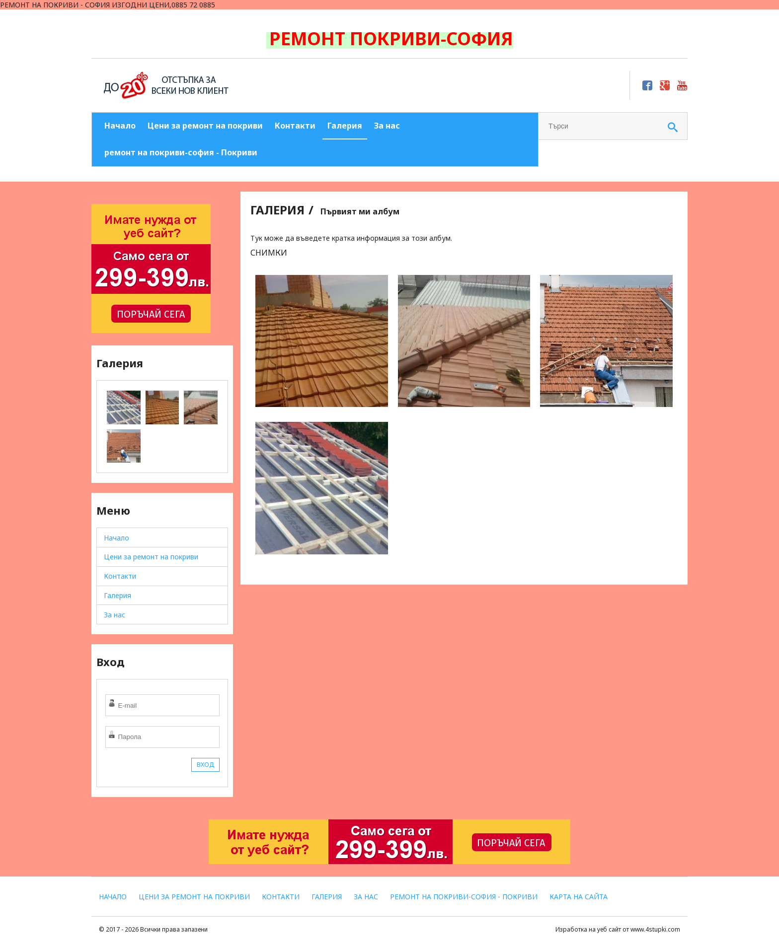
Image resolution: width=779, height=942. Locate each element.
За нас (387, 125)
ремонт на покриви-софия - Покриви (180, 152)
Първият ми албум (359, 211)
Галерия (344, 125)
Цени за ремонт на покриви (205, 125)
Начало (120, 125)
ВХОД (205, 764)
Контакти (295, 125)
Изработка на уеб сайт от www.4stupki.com (617, 929)
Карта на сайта (578, 896)
